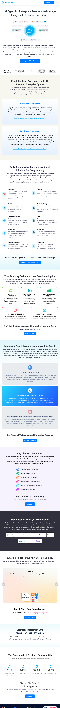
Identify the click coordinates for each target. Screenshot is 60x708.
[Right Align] (57, 2)
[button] (3, 584)
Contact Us (49, 2)
